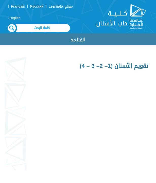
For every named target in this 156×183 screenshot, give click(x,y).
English (15, 18)
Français (18, 6)
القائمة (78, 39)
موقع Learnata (61, 6)
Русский (36, 6)
